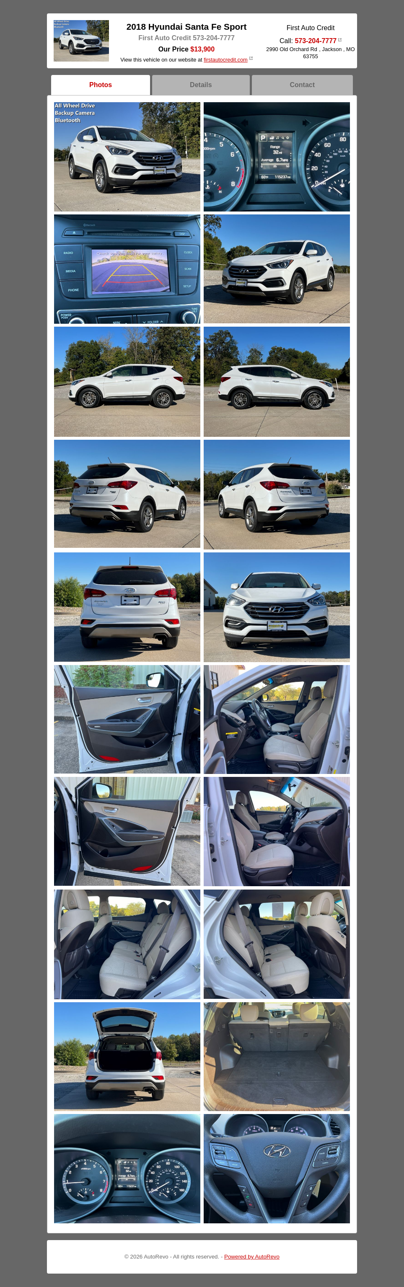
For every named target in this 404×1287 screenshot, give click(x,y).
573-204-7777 (316, 40)
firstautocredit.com (226, 60)
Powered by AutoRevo (252, 1256)
